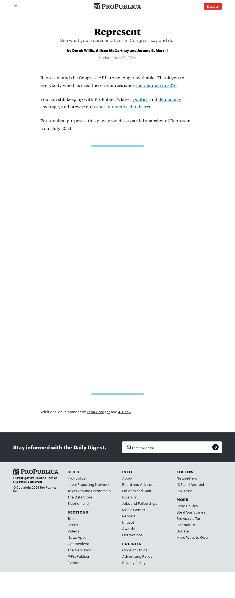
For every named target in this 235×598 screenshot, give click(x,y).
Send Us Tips (187, 505)
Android (197, 484)
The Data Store (80, 496)
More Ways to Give (192, 537)
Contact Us (186, 524)
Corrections (132, 534)
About (127, 477)
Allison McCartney (112, 50)
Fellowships (147, 503)
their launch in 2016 (156, 85)
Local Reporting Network (89, 484)
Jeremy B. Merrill (152, 50)
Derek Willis (83, 50)
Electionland (78, 503)
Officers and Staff (136, 490)
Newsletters (187, 477)
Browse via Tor (188, 518)
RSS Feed (184, 490)
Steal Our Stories (191, 511)
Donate (183, 530)
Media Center (133, 509)
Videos (73, 530)
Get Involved (78, 543)
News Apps (77, 537)
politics (140, 99)
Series (73, 524)
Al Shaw (124, 411)
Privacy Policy (134, 562)
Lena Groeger (98, 411)
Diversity (129, 496)
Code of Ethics (134, 549)
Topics (73, 518)
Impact (128, 522)
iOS (180, 484)
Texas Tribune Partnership (89, 490)
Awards (128, 528)
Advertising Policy (137, 556)
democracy (169, 99)
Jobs (126, 503)
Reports (128, 515)
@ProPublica (78, 556)
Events (73, 562)
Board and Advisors (138, 484)
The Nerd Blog (79, 549)
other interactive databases (122, 106)
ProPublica (77, 477)
